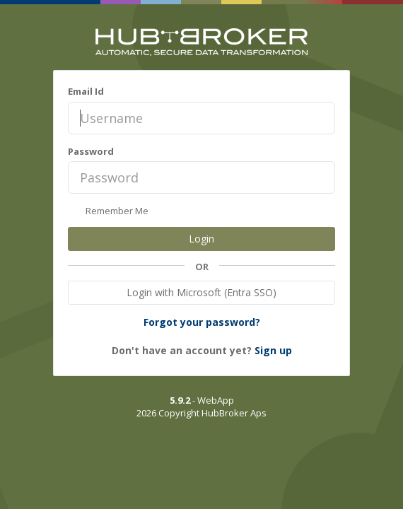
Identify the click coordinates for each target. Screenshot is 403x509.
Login (201, 238)
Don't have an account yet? (202, 350)
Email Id (86, 91)
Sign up (273, 350)
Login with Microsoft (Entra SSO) (201, 292)
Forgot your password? (202, 322)
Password (91, 151)
